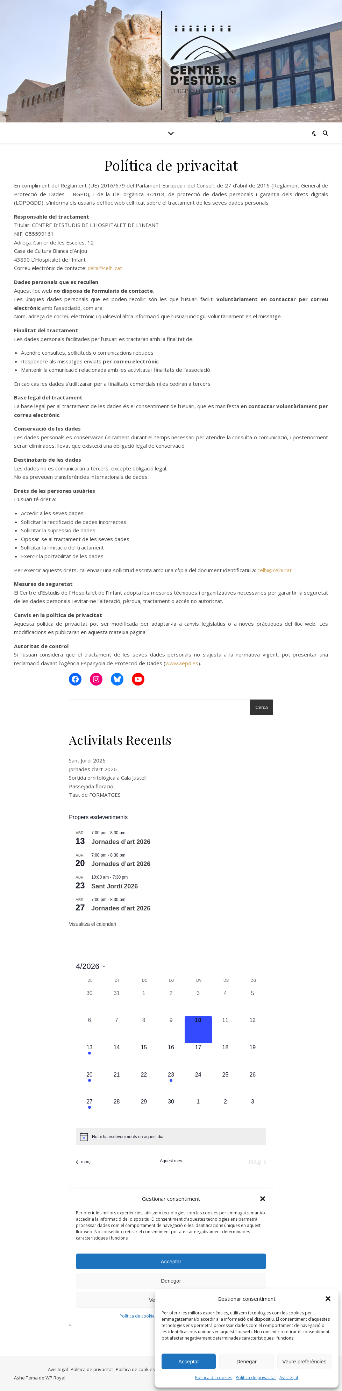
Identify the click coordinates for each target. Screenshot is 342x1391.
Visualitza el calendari (92, 924)
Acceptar (188, 1361)
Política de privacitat (256, 1378)
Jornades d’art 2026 (93, 769)
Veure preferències (304, 1361)
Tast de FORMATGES (95, 794)
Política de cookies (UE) (140, 1369)
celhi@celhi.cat (105, 267)
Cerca (261, 707)
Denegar (246, 1361)
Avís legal (288, 1378)
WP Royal (55, 1378)
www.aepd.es (181, 663)
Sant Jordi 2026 (87, 760)
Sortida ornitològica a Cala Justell (108, 777)
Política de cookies (213, 1378)
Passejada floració (91, 786)
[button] (328, 1298)
